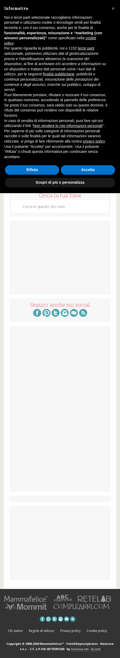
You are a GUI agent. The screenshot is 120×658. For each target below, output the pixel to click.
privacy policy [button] (94, 141)
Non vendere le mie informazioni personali (67, 126)
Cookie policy (97, 630)
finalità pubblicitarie (58, 74)
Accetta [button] (88, 170)
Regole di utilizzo (41, 630)
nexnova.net (80, 649)
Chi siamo (15, 630)
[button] (113, 8)
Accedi (95, 649)
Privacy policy (70, 630)
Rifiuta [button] (32, 170)
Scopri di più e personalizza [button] (60, 182)
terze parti (86, 48)
